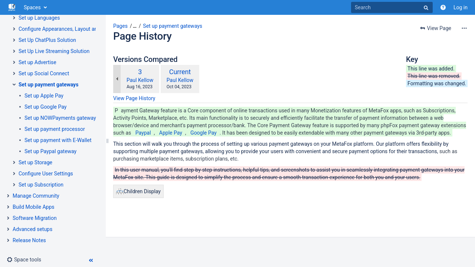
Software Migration (35, 218)
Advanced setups (32, 229)
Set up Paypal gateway (50, 151)
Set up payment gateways (48, 85)
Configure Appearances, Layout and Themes (69, 29)
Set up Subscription (41, 185)
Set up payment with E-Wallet (57, 140)
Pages (120, 26)
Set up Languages (39, 18)
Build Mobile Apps (33, 207)
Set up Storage (35, 162)
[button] (24, 259)
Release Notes (29, 240)
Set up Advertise (37, 62)
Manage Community (36, 196)
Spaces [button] (32, 7)
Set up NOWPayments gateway (60, 118)
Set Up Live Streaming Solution (54, 51)
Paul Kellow (140, 80)
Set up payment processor (54, 129)
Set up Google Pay (45, 107)
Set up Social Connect (44, 73)
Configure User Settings (46, 174)
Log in (460, 7)
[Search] (392, 7)
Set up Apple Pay (43, 96)
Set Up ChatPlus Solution (47, 40)
